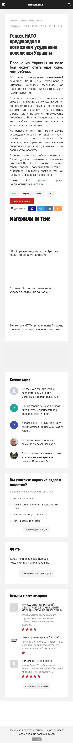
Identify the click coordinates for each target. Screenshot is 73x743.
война (39, 193)
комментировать (22, 201)
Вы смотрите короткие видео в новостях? (35, 482)
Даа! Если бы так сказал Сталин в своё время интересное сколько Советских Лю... (41, 457)
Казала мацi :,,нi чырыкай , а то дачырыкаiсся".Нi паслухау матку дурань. (42, 426)
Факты (15, 549)
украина (26, 193)
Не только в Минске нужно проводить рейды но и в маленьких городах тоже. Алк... (41, 393)
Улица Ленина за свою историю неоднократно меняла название (29, 560)
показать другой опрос (36, 529)
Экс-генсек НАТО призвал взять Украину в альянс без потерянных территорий (36, 327)
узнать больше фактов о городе (36, 573)
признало (42, 180)
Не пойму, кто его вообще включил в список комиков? (39, 442)
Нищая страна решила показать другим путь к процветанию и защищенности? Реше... (41, 410)
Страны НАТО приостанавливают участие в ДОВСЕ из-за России (31, 290)
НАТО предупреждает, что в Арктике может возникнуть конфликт (34, 252)
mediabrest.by (36, 4)
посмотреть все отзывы (36, 686)
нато (14, 193)
